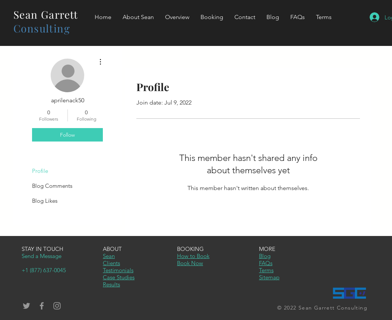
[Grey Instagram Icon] (57, 306)
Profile (40, 170)
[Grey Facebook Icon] (42, 306)
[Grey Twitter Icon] (26, 306)
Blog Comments (52, 185)
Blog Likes (44, 200)
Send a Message (41, 256)
